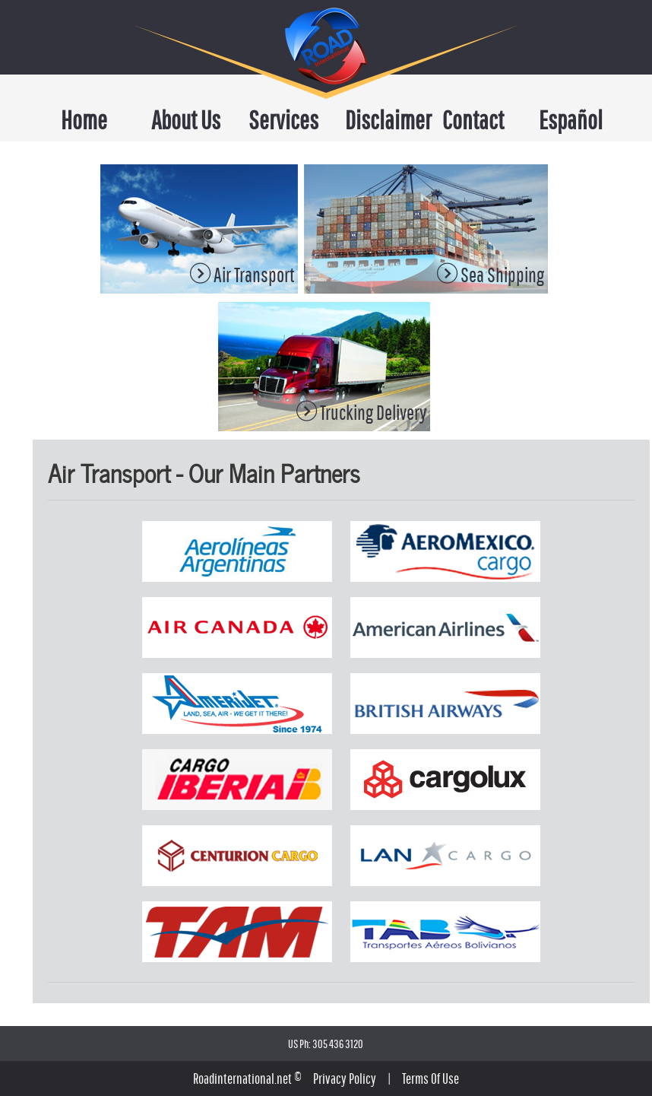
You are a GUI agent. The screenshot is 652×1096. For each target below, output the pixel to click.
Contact (473, 120)
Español (571, 120)
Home (84, 120)
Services (283, 120)
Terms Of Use (430, 1078)
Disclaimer (380, 120)
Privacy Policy (344, 1078)
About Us (185, 120)
